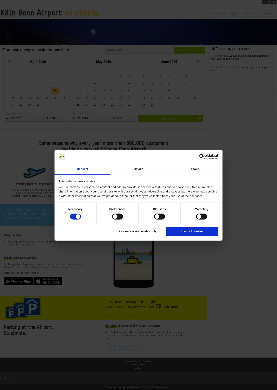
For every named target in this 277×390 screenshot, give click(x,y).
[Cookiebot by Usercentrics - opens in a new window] (202, 156)
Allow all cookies (192, 231)
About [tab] (194, 168)
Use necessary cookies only (138, 231)
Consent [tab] (82, 168)
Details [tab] (138, 168)
